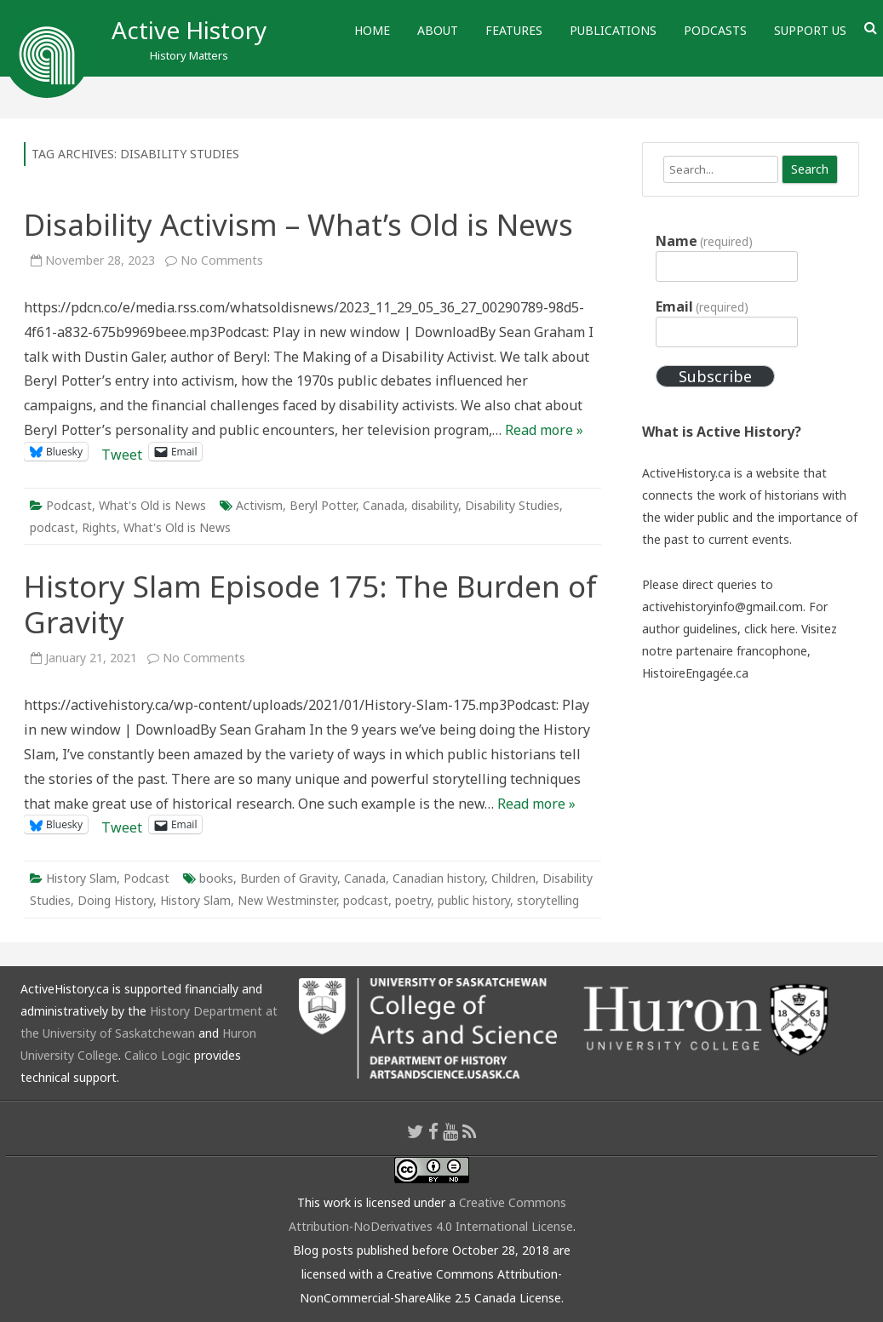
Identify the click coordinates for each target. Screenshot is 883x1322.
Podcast (69, 505)
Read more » (544, 430)
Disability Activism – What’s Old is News (298, 224)
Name (704, 241)
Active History (189, 29)
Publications (613, 30)
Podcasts (715, 30)
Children (513, 878)
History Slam (81, 878)
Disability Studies (512, 505)
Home (372, 30)
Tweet (121, 451)
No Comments (222, 260)
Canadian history (439, 878)
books (216, 878)
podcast (52, 527)
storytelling (548, 900)
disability (434, 505)
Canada (383, 505)
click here (769, 629)
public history (474, 900)
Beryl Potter (323, 505)
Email (702, 306)
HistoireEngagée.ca (695, 673)
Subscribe (715, 376)
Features (513, 30)
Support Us (810, 30)
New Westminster (287, 900)
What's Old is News (152, 505)
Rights (99, 527)
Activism (259, 505)
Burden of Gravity (288, 878)
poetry (413, 900)
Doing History (115, 900)
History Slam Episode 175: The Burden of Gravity (310, 604)
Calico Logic (157, 1055)
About (437, 30)
